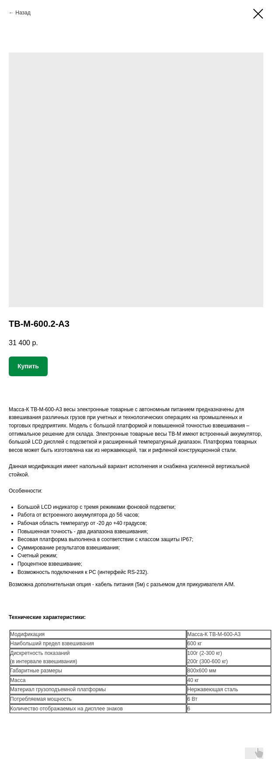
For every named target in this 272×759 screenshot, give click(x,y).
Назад (22, 13)
